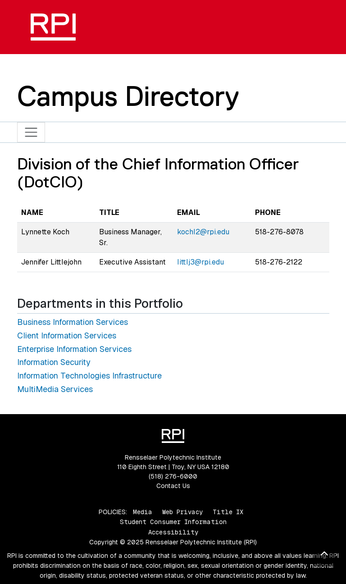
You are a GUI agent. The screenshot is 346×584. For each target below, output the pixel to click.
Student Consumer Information (173, 522)
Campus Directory (128, 96)
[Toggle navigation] (31, 132)
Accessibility (173, 532)
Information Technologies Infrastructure (89, 375)
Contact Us (173, 486)
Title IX (228, 512)
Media (142, 512)
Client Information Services (66, 335)
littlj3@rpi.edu (200, 262)
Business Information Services (72, 322)
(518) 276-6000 (173, 476)
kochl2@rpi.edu (203, 232)
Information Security (54, 362)
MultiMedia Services (55, 389)
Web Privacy (182, 512)
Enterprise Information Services (74, 349)
